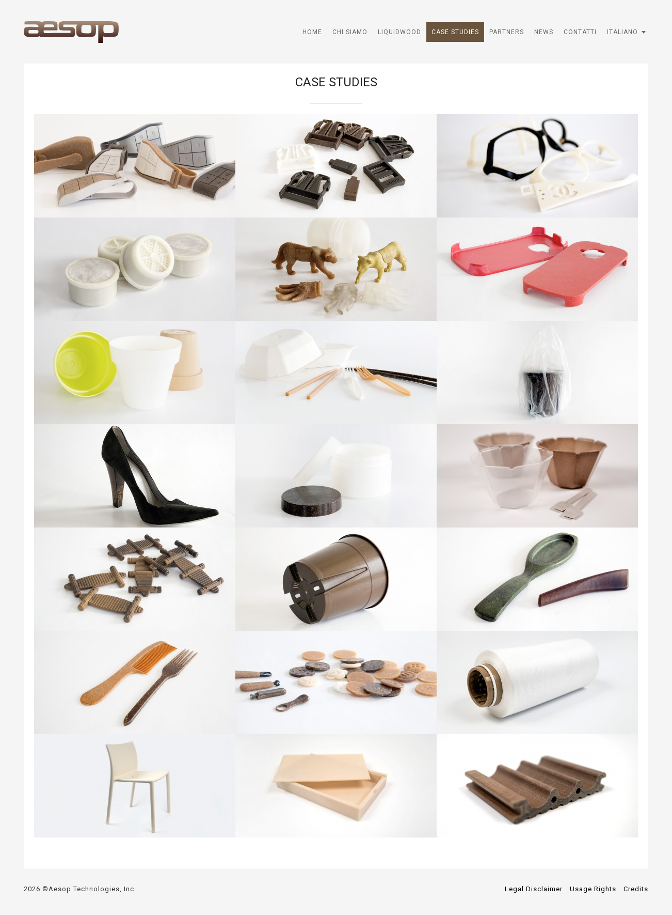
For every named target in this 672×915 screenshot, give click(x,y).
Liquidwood (399, 32)
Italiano (622, 32)
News (543, 32)
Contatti (580, 32)
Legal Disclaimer (534, 889)
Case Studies (455, 32)
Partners (506, 32)
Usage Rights (593, 889)
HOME (312, 32)
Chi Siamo (349, 32)
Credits (635, 889)
